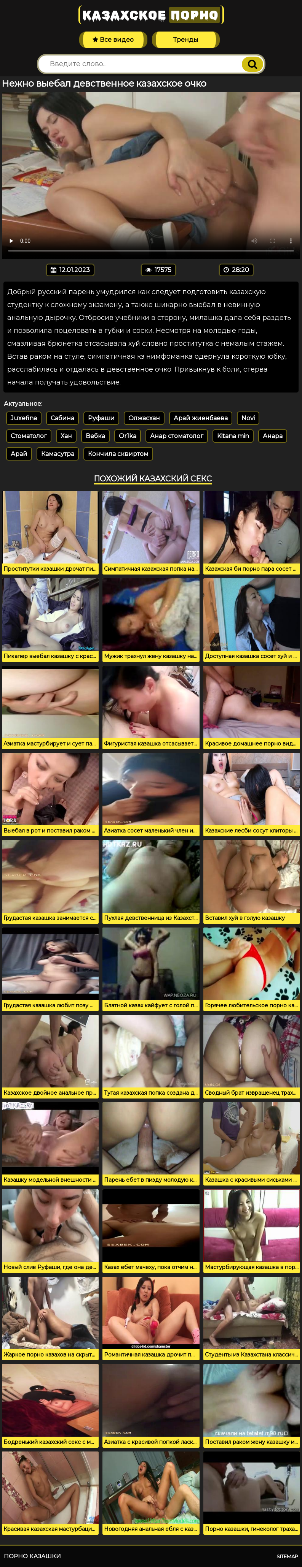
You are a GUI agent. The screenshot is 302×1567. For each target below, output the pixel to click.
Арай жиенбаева (201, 418)
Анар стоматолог (176, 436)
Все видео (113, 39)
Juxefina (24, 418)
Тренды (185, 39)
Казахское (151, 15)
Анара (273, 436)
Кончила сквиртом (118, 453)
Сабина (62, 418)
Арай (19, 453)
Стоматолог (29, 436)
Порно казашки (32, 1556)
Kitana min (233, 436)
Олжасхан (144, 418)
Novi (248, 418)
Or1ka (127, 436)
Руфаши (101, 418)
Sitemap (287, 1556)
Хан (66, 436)
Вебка (95, 436)
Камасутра (57, 453)
